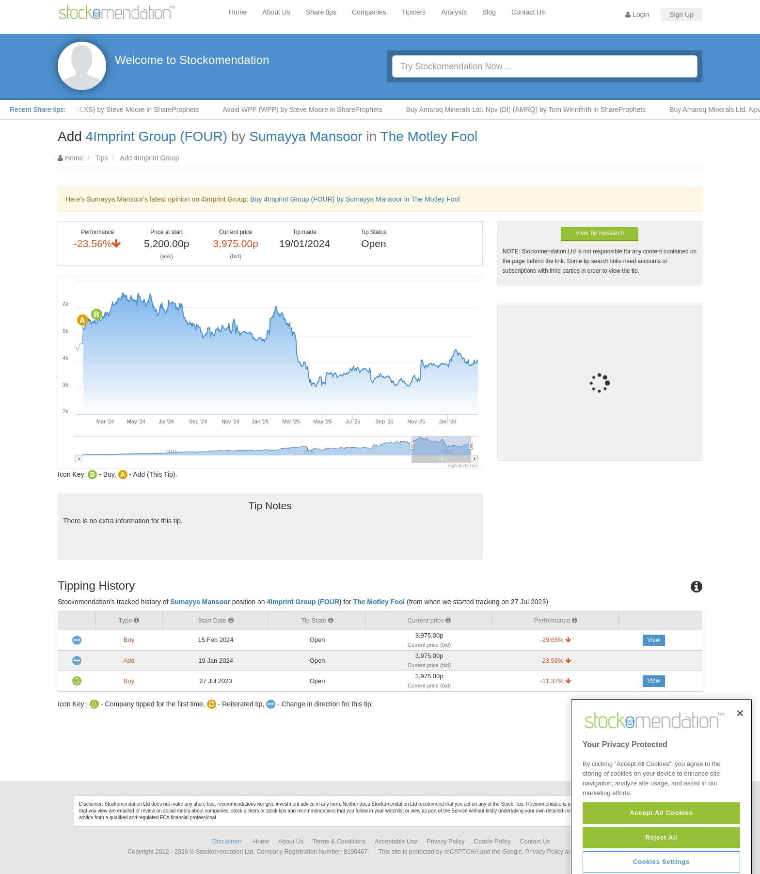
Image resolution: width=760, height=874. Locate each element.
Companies (369, 12)
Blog (489, 12)
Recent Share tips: (37, 109)
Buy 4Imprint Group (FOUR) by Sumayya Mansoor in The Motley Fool (354, 199)
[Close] (740, 737)
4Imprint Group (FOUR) (157, 136)
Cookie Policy (492, 841)
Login (637, 14)
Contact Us (528, 12)
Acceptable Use (396, 841)
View (654, 640)
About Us (276, 12)
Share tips (321, 12)
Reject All (662, 861)
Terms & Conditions (339, 841)
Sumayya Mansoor (305, 136)
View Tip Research (599, 233)
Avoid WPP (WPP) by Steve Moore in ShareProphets (308, 109)
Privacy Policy (445, 841)
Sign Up (681, 14)
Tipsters (414, 12)
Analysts (454, 12)
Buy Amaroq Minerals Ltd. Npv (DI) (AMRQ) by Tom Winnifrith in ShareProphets (532, 109)
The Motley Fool (429, 136)
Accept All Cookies (661, 837)
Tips (101, 158)
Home (238, 12)
